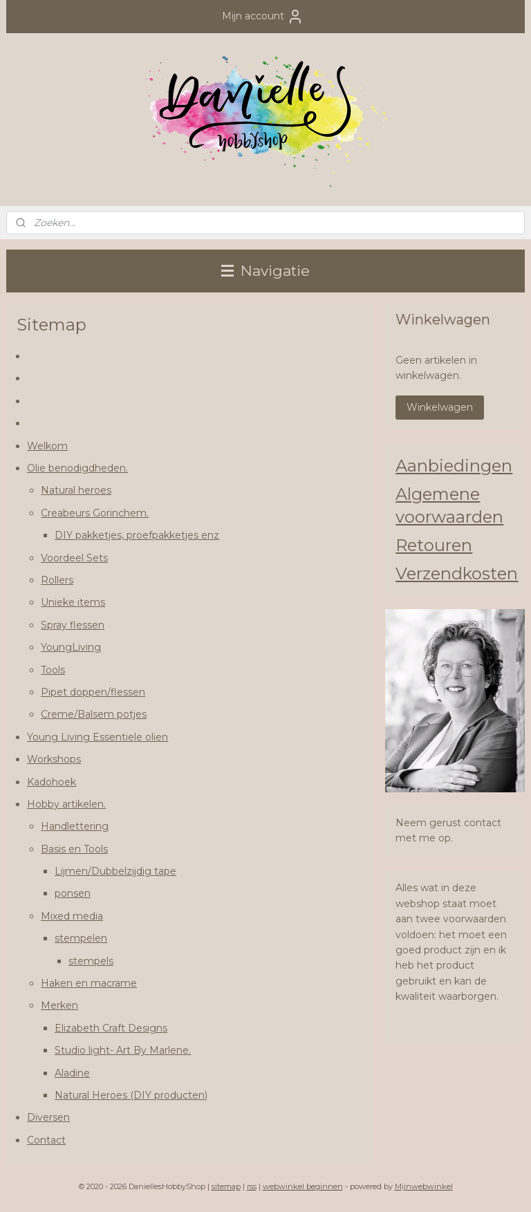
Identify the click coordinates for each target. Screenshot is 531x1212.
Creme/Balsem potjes (94, 714)
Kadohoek (51, 781)
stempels (90, 961)
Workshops (54, 759)
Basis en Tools (74, 849)
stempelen (81, 938)
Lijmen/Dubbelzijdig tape (115, 871)
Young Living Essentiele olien (97, 737)
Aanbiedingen (453, 466)
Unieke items (73, 602)
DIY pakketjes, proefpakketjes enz (137, 535)
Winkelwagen (440, 407)
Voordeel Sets (74, 558)
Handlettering (75, 826)
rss (252, 1186)
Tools (53, 670)
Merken (59, 1005)
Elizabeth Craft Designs (111, 1028)
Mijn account (263, 16)
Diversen (48, 1117)
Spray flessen (72, 625)
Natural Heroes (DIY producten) (131, 1095)
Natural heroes (76, 490)
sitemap (226, 1186)
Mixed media (72, 916)
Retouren (433, 545)
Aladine (72, 1073)
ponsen (73, 893)
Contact (46, 1140)
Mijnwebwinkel (424, 1186)
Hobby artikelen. (66, 804)
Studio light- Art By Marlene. (123, 1050)
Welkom (47, 446)
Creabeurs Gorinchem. (95, 513)
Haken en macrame (89, 983)
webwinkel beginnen (303, 1186)
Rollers (57, 580)
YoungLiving (71, 647)
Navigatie (265, 270)
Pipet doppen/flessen (93, 692)
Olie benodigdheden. (77, 468)
